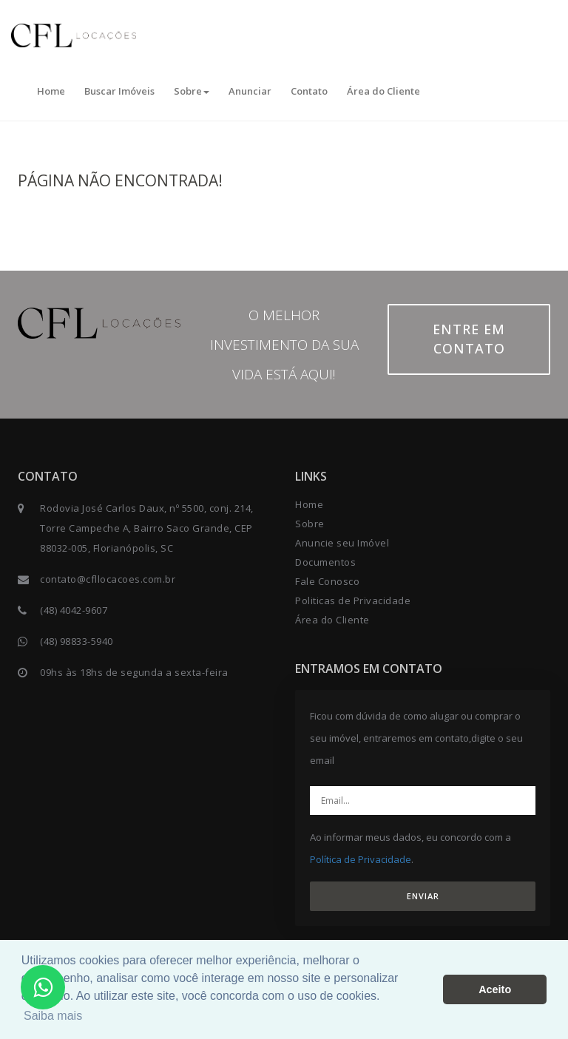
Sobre (191, 91)
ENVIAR (423, 895)
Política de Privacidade (360, 859)
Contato (309, 91)
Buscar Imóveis (119, 91)
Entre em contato (469, 338)
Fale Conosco (327, 581)
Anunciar (250, 91)
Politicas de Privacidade (352, 600)
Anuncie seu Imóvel (342, 542)
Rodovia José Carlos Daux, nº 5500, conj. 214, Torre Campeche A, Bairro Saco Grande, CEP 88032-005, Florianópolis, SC (147, 528)
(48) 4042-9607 (73, 610)
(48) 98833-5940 (76, 641)
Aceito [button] (495, 989)
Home (51, 91)
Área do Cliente (383, 91)
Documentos (325, 562)
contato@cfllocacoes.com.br (107, 579)
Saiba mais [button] (53, 1015)
